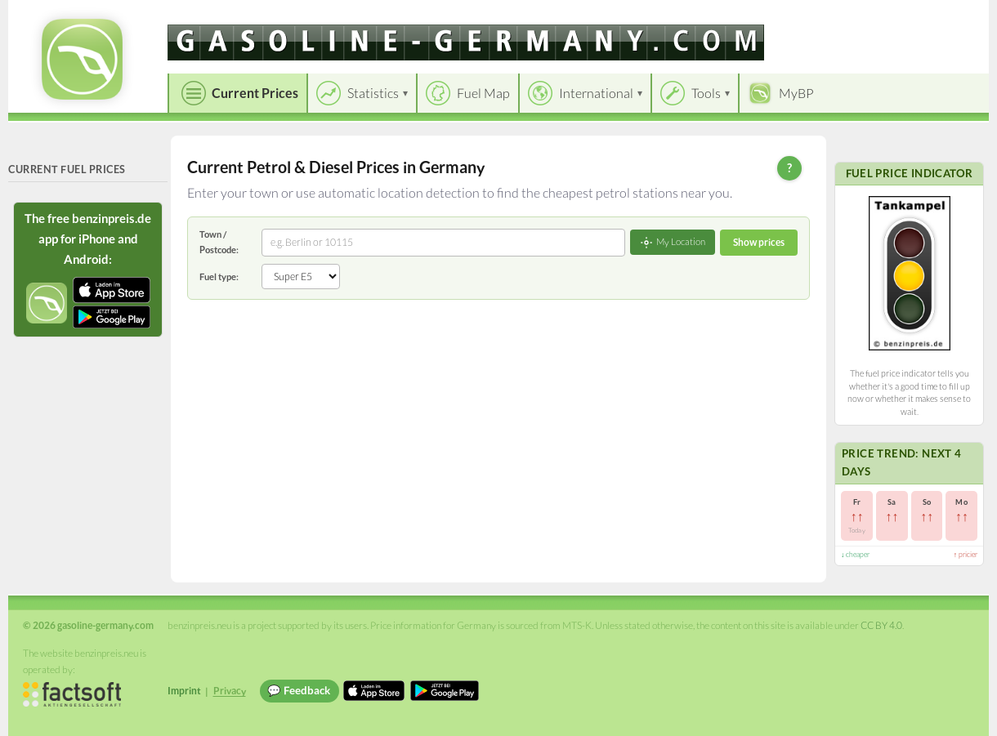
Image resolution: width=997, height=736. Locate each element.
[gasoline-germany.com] (466, 42)
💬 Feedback (298, 690)
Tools (706, 92)
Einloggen (949, 16)
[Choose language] (864, 17)
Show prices (759, 242)
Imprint (184, 691)
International (596, 92)
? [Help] (789, 167)
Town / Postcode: (219, 241)
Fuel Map (483, 92)
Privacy (229, 691)
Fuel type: (219, 276)
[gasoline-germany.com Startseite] (82, 59)
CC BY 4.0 (881, 625)
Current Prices (255, 92)
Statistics (373, 92)
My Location (672, 242)
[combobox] (443, 242)
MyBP (796, 92)
